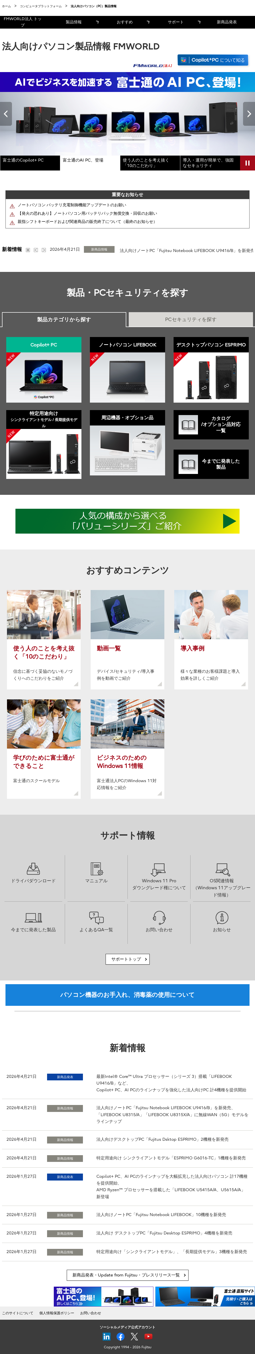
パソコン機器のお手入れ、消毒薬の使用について (127, 994)
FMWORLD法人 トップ (23, 22)
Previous (6, 114)
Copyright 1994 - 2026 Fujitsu (127, 1347)
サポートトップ (126, 959)
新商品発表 (227, 22)
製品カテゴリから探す (64, 320)
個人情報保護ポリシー (56, 1313)
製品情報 (74, 22)
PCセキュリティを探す (191, 319)
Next (249, 114)
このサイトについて (17, 1313)
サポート (176, 22)
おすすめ (125, 22)
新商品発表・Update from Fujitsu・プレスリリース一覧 (126, 1275)
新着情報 (12, 249)
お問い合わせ (90, 1313)
